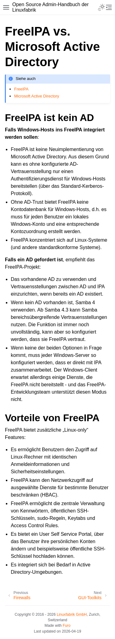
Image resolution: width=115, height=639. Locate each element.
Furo (67, 625)
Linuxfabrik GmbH (72, 614)
